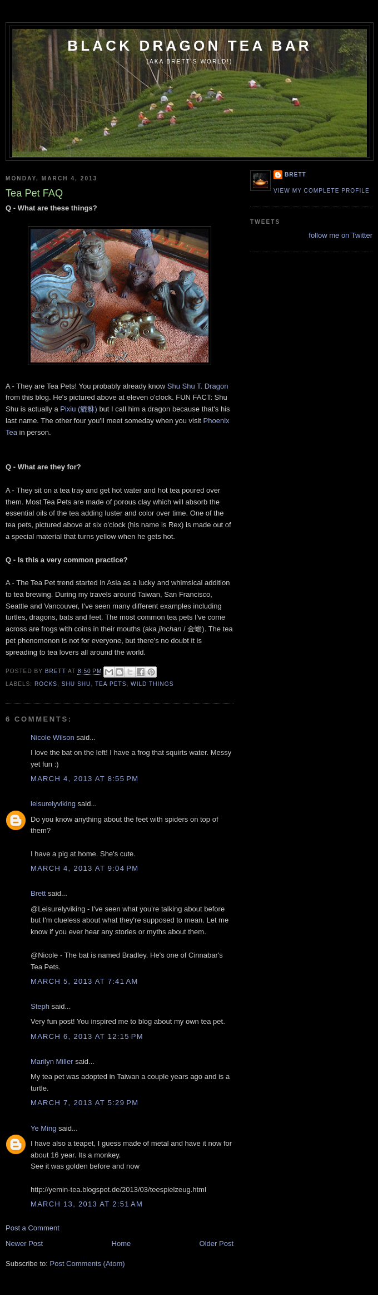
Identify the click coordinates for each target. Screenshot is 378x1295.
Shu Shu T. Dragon (197, 386)
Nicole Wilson (52, 737)
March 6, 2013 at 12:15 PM (87, 1036)
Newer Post (24, 1243)
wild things (152, 684)
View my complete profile (321, 191)
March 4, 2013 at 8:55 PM (84, 778)
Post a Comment (32, 1228)
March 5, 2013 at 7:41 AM (84, 981)
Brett (38, 893)
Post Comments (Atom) (87, 1263)
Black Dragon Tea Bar (189, 45)
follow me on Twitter (340, 235)
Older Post (216, 1243)
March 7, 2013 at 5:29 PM (84, 1102)
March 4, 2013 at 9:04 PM (84, 868)
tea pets (111, 684)
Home (121, 1243)
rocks (45, 684)
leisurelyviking (53, 803)
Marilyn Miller (52, 1061)
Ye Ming (44, 1128)
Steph (40, 1006)
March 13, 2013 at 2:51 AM (87, 1204)
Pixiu (69, 409)
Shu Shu (76, 684)
